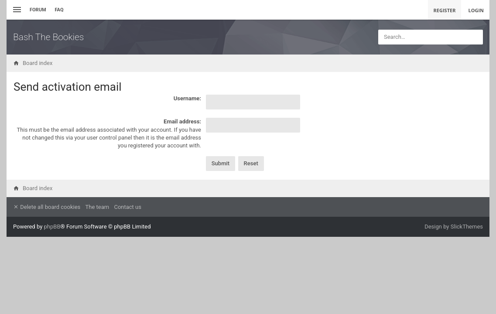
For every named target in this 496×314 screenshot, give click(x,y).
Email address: (182, 121)
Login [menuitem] (476, 10)
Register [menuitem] (445, 10)
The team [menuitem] (97, 207)
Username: (187, 98)
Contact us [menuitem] (127, 207)
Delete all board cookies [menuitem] (46, 207)
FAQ (59, 10)
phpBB (52, 226)
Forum (38, 10)
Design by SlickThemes (453, 226)
